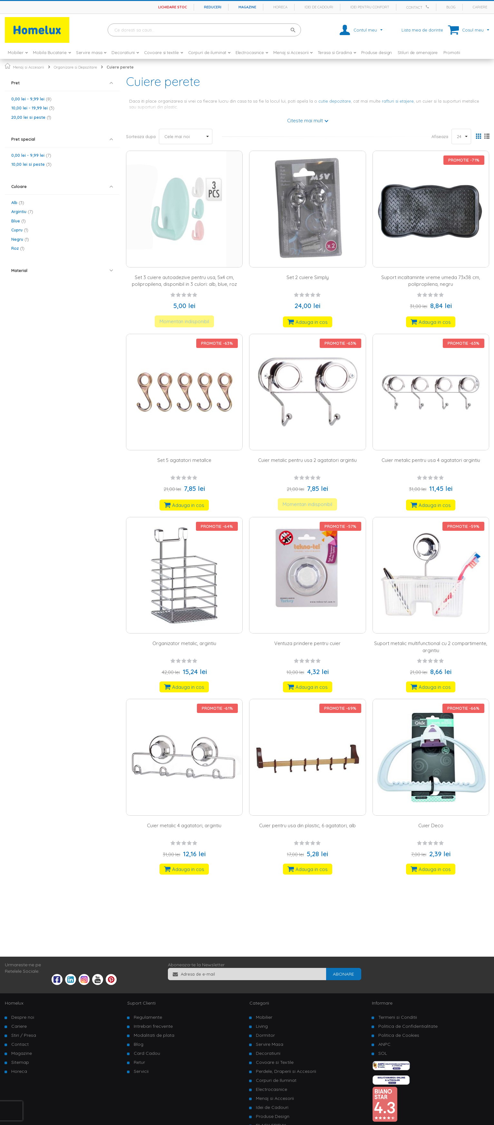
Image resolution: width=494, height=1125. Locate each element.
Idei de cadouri (319, 7)
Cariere (480, 7)
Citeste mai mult (305, 120)
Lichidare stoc (172, 7)
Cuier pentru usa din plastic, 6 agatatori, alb (307, 825)
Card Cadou (147, 1053)
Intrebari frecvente (153, 1026)
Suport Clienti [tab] (141, 1003)
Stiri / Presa (23, 1035)
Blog (451, 7)
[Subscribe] (343, 974)
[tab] (62, 83)
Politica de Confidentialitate (408, 1026)
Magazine (247, 7)
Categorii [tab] (259, 1003)
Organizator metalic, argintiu (184, 643)
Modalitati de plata (154, 1035)
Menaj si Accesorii (28, 67)
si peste (31, 117)
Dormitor (265, 1035)
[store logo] (37, 30)
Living (262, 1026)
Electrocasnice (271, 1089)
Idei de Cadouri (272, 1107)
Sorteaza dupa (141, 136)
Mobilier (264, 1017)
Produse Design (272, 1116)
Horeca (280, 7)
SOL (382, 1053)
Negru (20, 239)
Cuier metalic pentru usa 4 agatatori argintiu (431, 460)
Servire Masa (269, 1044)
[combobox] (204, 29)
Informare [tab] (382, 1003)
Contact (414, 7)
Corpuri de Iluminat (276, 1080)
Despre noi (22, 1017)
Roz (17, 248)
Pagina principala (7, 66)
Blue (18, 220)
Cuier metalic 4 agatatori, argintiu (184, 825)
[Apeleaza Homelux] (428, 7)
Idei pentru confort (369, 7)
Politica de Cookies (398, 1035)
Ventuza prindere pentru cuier (307, 643)
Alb (17, 202)
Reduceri (212, 7)
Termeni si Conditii (397, 1017)
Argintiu (22, 211)
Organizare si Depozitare (75, 67)
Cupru (19, 229)
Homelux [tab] (14, 1003)
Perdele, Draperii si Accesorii (286, 1071)
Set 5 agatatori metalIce (184, 460)
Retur (139, 1062)
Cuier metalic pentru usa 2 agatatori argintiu (307, 460)
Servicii (141, 1071)
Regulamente (148, 1017)
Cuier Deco (430, 825)
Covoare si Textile (275, 1062)
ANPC (384, 1044)
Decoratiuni (268, 1053)
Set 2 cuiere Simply (307, 277)
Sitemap (20, 1062)
